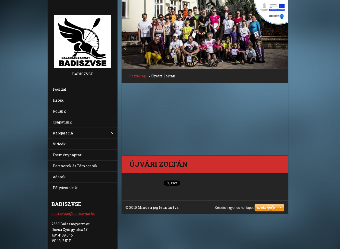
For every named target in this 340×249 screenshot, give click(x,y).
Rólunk (59, 111)
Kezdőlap (137, 76)
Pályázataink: (65, 187)
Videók (59, 144)
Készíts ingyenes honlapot (234, 208)
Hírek (58, 100)
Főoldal (60, 89)
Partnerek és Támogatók (75, 165)
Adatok (59, 176)
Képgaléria (63, 133)
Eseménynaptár (67, 155)
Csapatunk (62, 122)
